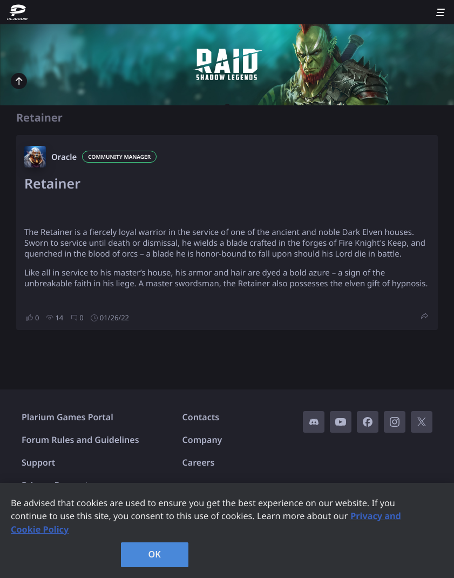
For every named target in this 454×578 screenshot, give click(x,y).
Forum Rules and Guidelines (80, 440)
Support (38, 462)
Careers (198, 462)
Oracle (64, 157)
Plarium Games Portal (67, 417)
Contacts (201, 417)
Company (202, 440)
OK (154, 554)
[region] (227, 530)
